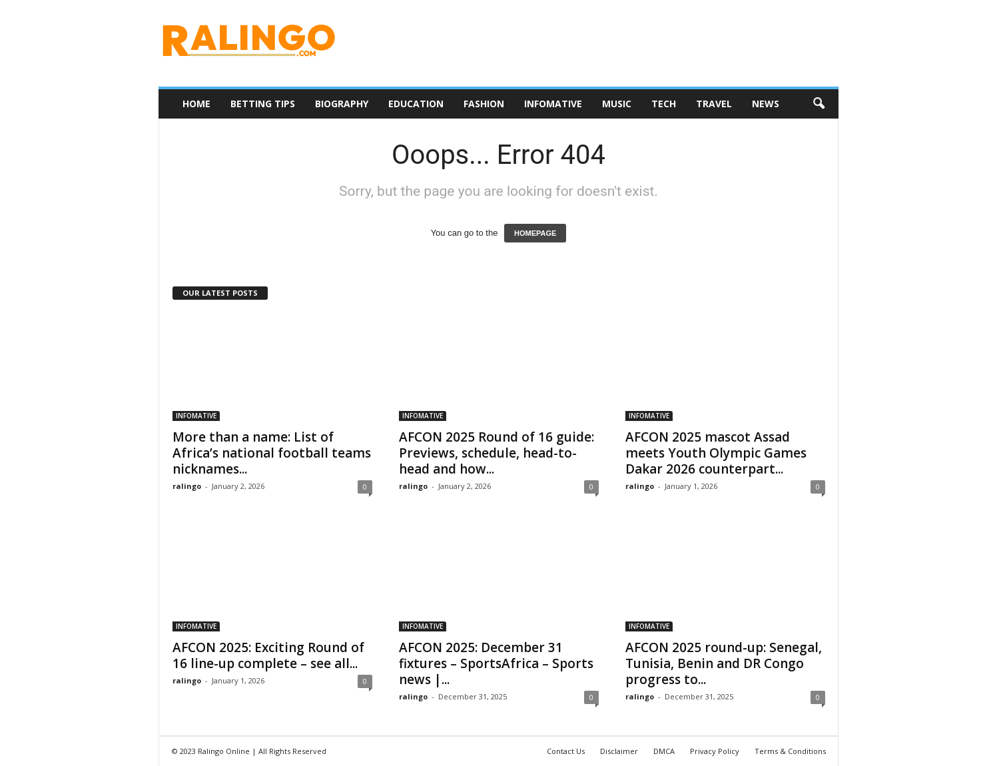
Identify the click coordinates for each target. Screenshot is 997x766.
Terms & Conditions (790, 751)
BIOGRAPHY (341, 103)
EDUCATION (416, 103)
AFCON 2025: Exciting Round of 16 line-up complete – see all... (268, 655)
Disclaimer (619, 751)
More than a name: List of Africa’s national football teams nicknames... (271, 453)
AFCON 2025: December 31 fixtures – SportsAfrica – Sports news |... (496, 663)
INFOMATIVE (553, 103)
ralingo (186, 486)
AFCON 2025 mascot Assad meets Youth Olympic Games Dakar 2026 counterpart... (716, 453)
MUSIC (616, 103)
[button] (818, 104)
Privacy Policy (714, 751)
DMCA (664, 751)
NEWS (765, 103)
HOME (196, 103)
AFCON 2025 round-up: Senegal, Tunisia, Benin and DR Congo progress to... (723, 663)
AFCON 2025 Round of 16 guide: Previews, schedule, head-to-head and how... (496, 453)
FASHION (484, 103)
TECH (663, 103)
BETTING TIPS (262, 103)
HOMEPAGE (535, 233)
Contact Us (566, 751)
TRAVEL (714, 103)
